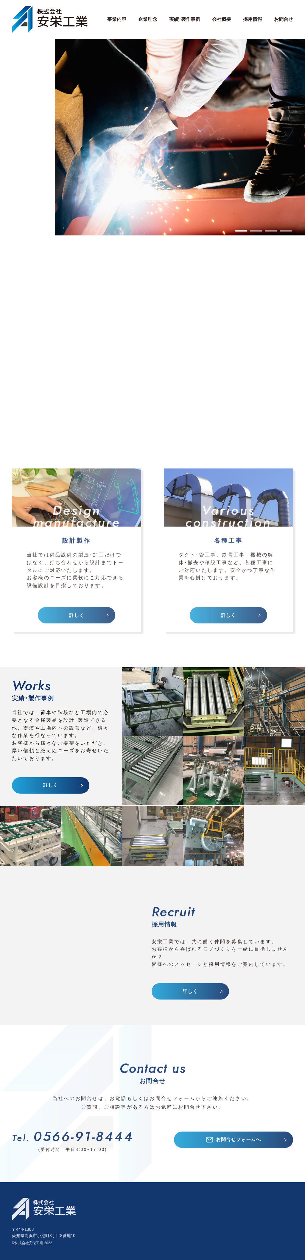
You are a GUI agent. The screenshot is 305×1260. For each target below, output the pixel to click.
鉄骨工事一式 (162, 1243)
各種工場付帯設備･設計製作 (177, 1213)
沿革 (232, 1221)
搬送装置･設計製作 (168, 1221)
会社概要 (237, 1213)
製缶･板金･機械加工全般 (174, 1228)
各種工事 (118, 1221)
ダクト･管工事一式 (168, 1236)
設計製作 (118, 1213)
